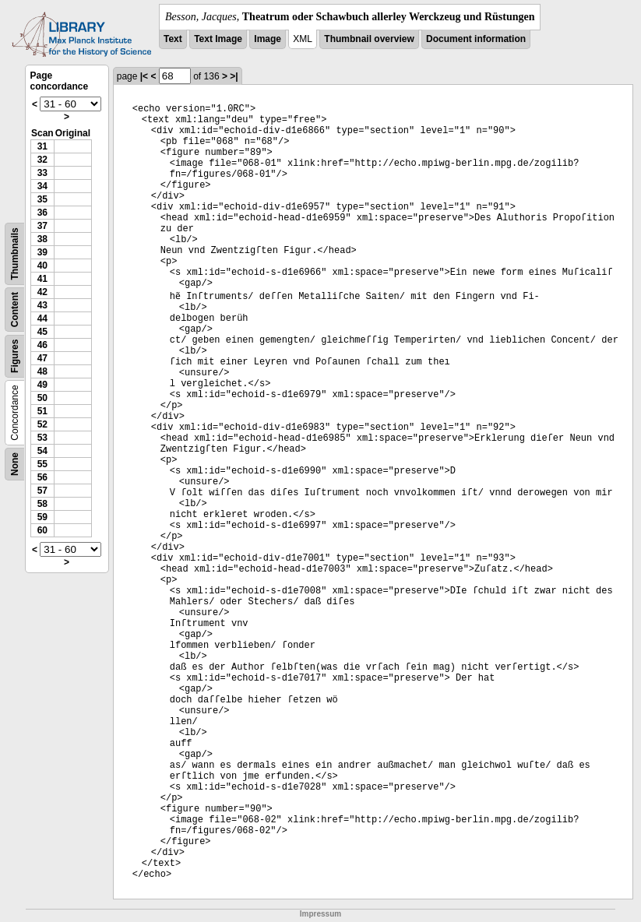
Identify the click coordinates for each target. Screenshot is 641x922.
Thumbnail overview (369, 38)
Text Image (218, 38)
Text (173, 38)
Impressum (320, 914)
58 (42, 503)
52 (42, 424)
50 (42, 397)
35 (42, 199)
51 (42, 411)
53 (42, 437)
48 (42, 371)
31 (42, 146)
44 (42, 318)
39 (42, 252)
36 (42, 212)
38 (42, 239)
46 (42, 345)
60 (42, 530)
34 (42, 186)
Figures (14, 356)
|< (144, 76)
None (14, 464)
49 (42, 384)
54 (42, 450)
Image (267, 38)
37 (42, 225)
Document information (476, 38)
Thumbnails (14, 253)
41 (42, 278)
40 (42, 265)
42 (42, 292)
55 (42, 464)
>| (234, 76)
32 (42, 159)
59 (42, 517)
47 (42, 358)
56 (42, 477)
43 (42, 305)
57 (42, 490)
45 (42, 331)
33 (42, 172)
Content (14, 309)
